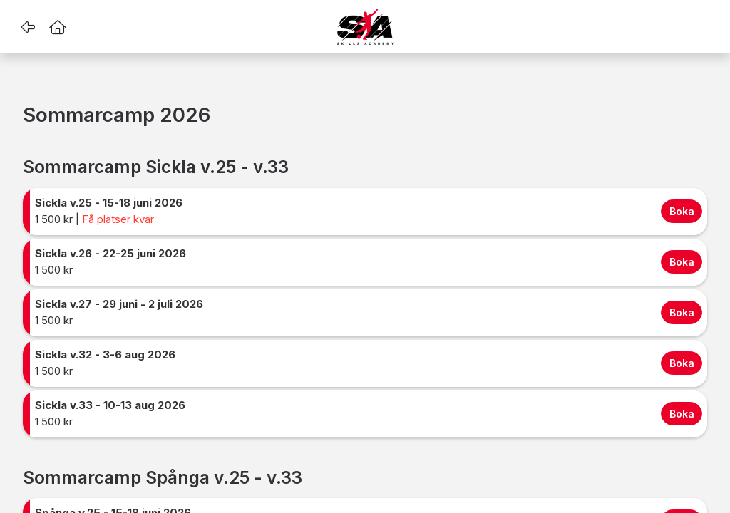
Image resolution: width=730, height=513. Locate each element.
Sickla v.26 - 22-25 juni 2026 (110, 253)
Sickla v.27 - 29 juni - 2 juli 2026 (119, 304)
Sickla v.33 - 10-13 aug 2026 (110, 405)
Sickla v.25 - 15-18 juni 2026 (108, 202)
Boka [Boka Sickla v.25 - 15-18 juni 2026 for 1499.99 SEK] (681, 211)
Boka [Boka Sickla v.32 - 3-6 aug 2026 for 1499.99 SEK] (681, 363)
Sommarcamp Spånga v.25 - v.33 (162, 477)
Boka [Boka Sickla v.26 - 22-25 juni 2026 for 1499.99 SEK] (681, 262)
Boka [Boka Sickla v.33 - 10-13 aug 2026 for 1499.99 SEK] (681, 414)
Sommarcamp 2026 (116, 115)
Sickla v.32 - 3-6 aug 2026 (105, 354)
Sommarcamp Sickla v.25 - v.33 (156, 167)
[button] (27, 27)
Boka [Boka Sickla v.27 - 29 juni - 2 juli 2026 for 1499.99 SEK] (681, 312)
